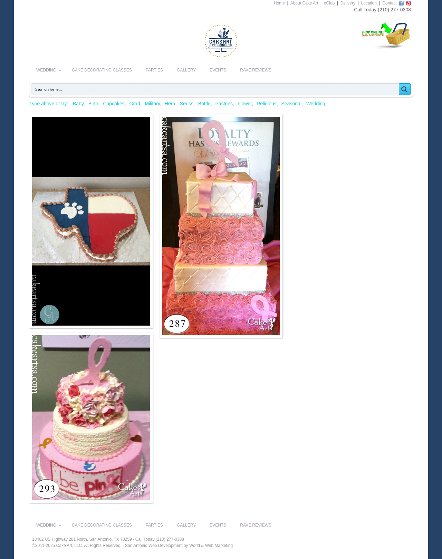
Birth (93, 103)
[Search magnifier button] (405, 89)
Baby (78, 103)
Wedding (315, 103)
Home (279, 3)
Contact (389, 3)
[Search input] (215, 89)
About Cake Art (304, 3)
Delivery (347, 3)
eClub (329, 3)
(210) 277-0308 (394, 9)
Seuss (186, 103)
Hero (170, 103)
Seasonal (291, 103)
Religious (267, 103)
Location (368, 3)
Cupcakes (113, 103)
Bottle (204, 103)
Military (152, 103)
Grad (134, 103)
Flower (245, 103)
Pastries (224, 103)
